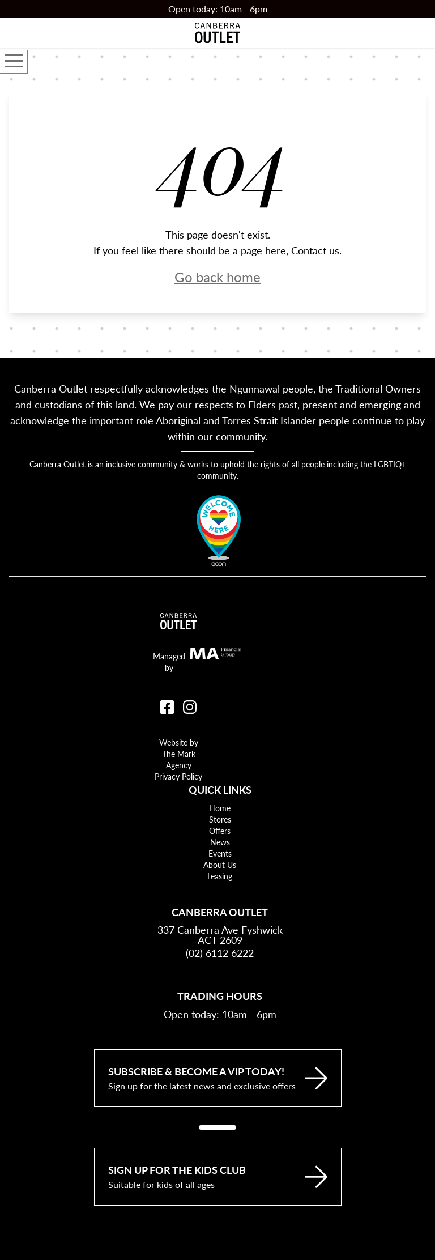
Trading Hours (219, 996)
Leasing (219, 876)
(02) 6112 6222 (220, 953)
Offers (220, 830)
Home (220, 808)
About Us (219, 864)
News (220, 842)
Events (220, 853)
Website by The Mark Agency (178, 754)
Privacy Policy (178, 776)
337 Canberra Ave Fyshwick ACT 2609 (220, 935)
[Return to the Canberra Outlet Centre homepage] (217, 33)
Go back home (217, 276)
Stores (220, 819)
